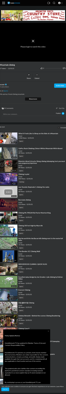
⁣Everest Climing (24, 290)
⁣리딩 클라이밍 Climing (26, 303)
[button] (60, 3)
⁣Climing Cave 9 (23, 328)
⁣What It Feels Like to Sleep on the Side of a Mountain (38, 133)
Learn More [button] (60, 386)
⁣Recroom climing (24, 200)
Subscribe (60, 86)
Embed (37, 76)
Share (29, 76)
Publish (60, 113)
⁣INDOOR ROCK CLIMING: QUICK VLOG (32, 264)
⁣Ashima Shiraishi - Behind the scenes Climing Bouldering (39, 316)
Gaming (21, 182)
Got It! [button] (5, 389)
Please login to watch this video (33, 46)
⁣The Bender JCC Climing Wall (29, 251)
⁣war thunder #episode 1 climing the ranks (33, 187)
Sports (6, 91)
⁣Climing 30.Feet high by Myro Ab (30, 226)
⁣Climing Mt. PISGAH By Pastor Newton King (34, 213)
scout (3, 84)
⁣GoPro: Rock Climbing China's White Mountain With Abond (40, 148)
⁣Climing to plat (23, 174)
